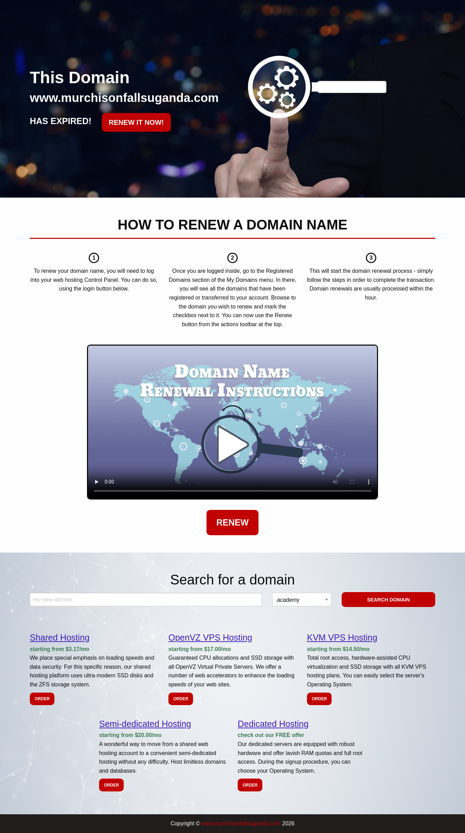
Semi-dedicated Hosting (145, 724)
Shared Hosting (59, 637)
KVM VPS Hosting (342, 637)
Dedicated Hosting (273, 724)
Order (42, 698)
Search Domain (388, 599)
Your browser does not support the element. (232, 422)
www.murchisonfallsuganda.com (241, 823)
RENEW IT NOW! (136, 122)
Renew (232, 522)
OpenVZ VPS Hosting (210, 637)
